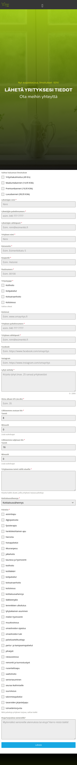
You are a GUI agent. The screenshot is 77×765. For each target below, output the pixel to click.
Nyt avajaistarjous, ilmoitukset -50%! (38, 84)
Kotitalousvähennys (10, 498)
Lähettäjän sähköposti (11, 223)
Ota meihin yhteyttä (38, 97)
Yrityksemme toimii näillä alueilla (16, 469)
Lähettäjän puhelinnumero (13, 211)
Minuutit (5, 425)
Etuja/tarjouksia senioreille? (13, 718)
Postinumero (7, 269)
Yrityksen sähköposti (11, 335)
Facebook (5, 347)
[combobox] (38, 503)
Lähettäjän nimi (8, 200)
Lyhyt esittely (7, 370)
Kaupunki (6, 258)
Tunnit (4, 413)
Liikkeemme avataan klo (12, 410)
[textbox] (36, 502)
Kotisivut (5, 312)
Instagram (5, 358)
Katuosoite (6, 246)
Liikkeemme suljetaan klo (13, 440)
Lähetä (38, 745)
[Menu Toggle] (42, 6)
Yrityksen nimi (8, 234)
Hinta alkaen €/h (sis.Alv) (12, 399)
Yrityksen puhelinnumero (13, 324)
